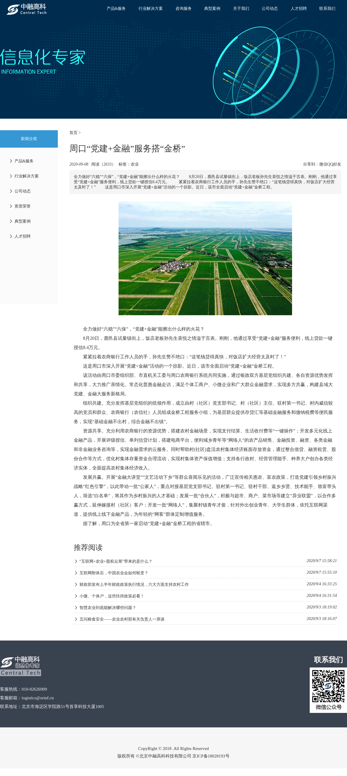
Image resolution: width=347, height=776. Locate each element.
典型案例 (212, 8)
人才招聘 (299, 8)
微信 (323, 164)
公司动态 (270, 8)
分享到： (311, 164)
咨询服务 (184, 8)
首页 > (75, 133)
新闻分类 (29, 139)
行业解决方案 (151, 8)
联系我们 (327, 8)
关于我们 (241, 8)
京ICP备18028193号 (210, 756)
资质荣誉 (20, 206)
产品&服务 (116, 8)
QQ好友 (334, 164)
